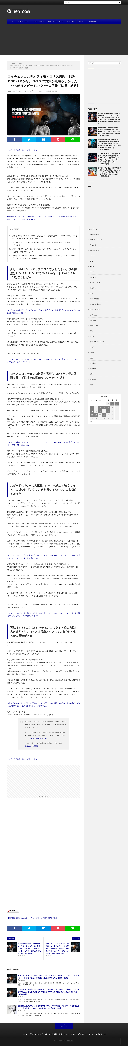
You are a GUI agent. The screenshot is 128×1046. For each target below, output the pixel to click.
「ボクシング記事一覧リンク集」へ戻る (22, 150)
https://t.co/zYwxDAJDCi (38, 738)
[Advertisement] (64, 39)
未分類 (29, 91)
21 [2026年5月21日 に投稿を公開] (104, 415)
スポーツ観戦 (37, 91)
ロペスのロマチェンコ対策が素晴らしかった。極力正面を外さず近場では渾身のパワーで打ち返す (43, 243)
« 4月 (91, 421)
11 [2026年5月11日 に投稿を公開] (92, 411)
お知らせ (93, 288)
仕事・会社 (93, 315)
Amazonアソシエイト (97, 239)
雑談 (56, 91)
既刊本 (92, 336)
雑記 (53, 91)
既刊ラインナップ (24, 21)
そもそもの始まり (95, 304)
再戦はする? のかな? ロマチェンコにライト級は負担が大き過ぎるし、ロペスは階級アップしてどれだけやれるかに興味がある (43, 256)
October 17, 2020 (31, 746)
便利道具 (93, 320)
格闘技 (92, 352)
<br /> (13, 816)
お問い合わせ (92, 21)
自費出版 (93, 368)
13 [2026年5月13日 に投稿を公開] (100, 411)
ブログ (11, 21)
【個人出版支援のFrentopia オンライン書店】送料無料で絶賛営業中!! (32, 918)
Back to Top (64, 1026)
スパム (92, 293)
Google (92, 256)
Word (92, 272)
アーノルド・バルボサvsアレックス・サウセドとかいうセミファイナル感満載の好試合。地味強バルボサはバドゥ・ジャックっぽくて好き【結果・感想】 (57, 948)
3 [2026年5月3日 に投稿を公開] (116, 404)
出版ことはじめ (95, 325)
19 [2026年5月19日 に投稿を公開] (96, 415)
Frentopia (70, 1041)
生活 (91, 358)
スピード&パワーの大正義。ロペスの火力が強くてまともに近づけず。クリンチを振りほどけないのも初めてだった (43, 250)
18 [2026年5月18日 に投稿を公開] (92, 415)
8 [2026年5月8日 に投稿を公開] (108, 407)
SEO (91, 261)
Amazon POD (94, 234)
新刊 (91, 331)
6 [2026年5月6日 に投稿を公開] (100, 407)
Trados (92, 266)
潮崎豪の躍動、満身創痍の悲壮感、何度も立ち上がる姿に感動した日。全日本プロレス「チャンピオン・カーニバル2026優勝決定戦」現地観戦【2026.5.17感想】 (109, 131)
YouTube (93, 277)
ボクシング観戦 (39, 21)
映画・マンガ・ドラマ (55, 21)
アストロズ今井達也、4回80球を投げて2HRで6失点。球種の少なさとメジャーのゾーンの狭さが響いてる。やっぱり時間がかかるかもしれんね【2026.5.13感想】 (109, 172)
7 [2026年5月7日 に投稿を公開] (104, 407)
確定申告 (93, 363)
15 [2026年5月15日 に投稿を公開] (108, 411)
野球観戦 (93, 379)
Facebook (93, 245)
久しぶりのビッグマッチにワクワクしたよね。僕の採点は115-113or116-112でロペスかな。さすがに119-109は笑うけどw (43, 236)
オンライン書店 (95, 282)
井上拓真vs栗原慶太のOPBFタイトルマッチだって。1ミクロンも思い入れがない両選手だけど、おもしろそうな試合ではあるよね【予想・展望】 (29, 948)
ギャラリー (70, 21)
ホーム (81, 21)
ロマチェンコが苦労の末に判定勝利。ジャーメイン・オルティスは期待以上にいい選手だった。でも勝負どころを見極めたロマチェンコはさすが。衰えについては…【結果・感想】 (48, 991)
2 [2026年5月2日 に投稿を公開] (112, 404)
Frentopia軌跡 (94, 250)
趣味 (91, 374)
